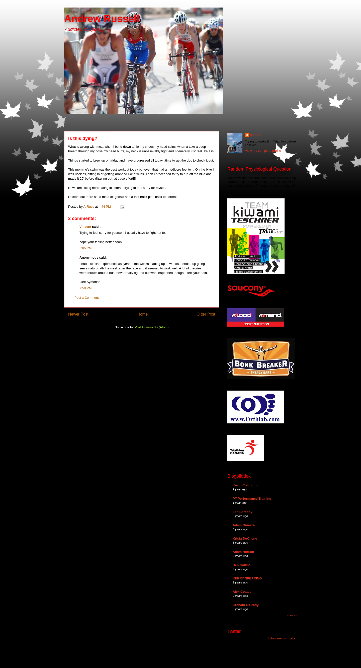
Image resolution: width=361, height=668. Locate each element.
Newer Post (78, 314)
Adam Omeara (244, 525)
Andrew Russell (101, 18)
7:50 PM (85, 288)
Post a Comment (86, 298)
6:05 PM (85, 248)
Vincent (85, 227)
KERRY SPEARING (247, 578)
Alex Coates (242, 591)
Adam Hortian (243, 552)
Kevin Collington (245, 485)
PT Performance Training (252, 498)
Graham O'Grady (246, 605)
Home (142, 314)
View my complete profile (263, 151)
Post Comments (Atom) (151, 327)
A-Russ (255, 135)
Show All (292, 615)
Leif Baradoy (242, 512)
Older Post (206, 314)
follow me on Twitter (282, 638)
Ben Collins (242, 565)
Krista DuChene (245, 538)
